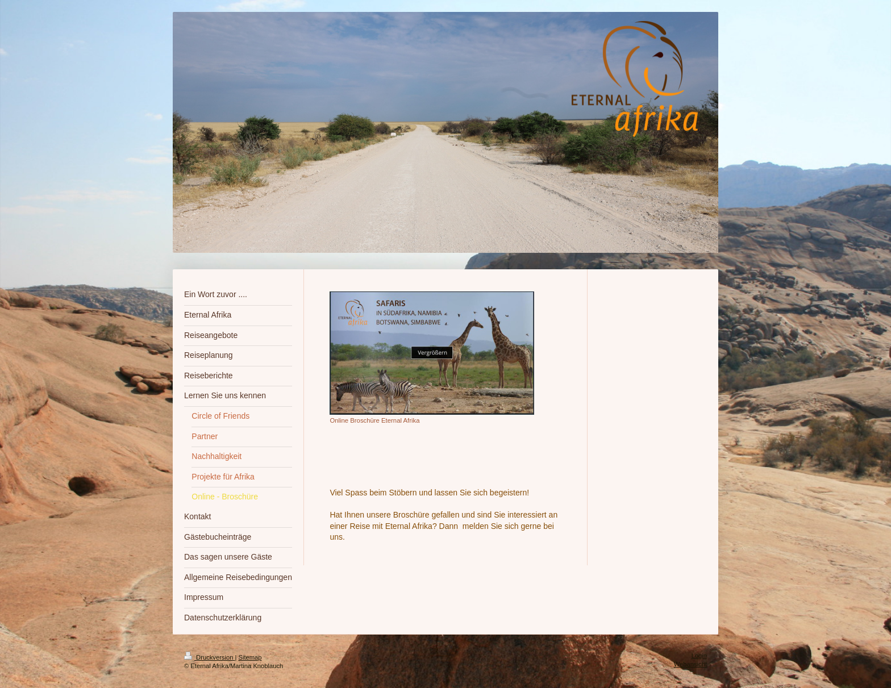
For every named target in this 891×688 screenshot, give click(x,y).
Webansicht (690, 664)
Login (699, 655)
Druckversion (209, 657)
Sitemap (250, 657)
